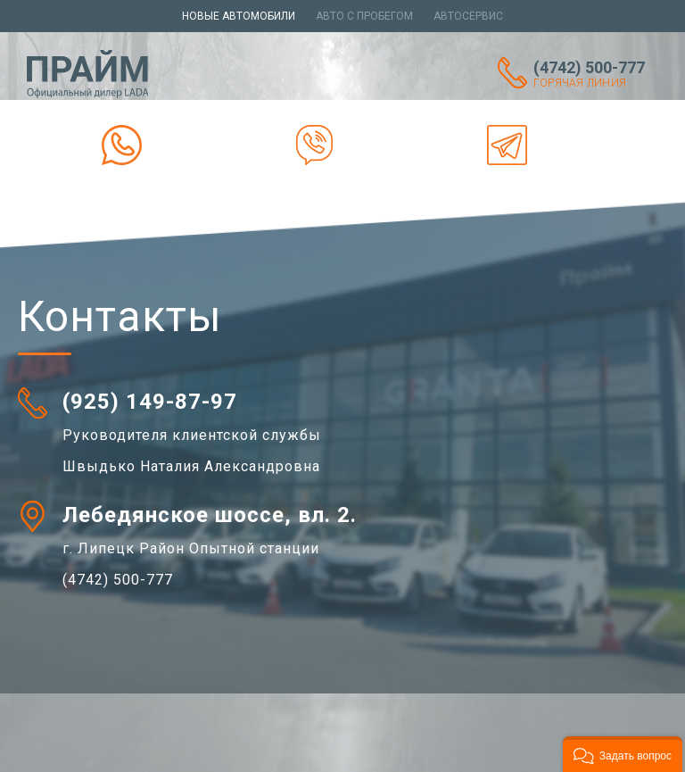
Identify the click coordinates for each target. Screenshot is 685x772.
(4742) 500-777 (595, 73)
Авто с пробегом (364, 16)
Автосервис (468, 16)
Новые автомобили (238, 16)
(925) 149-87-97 (149, 401)
